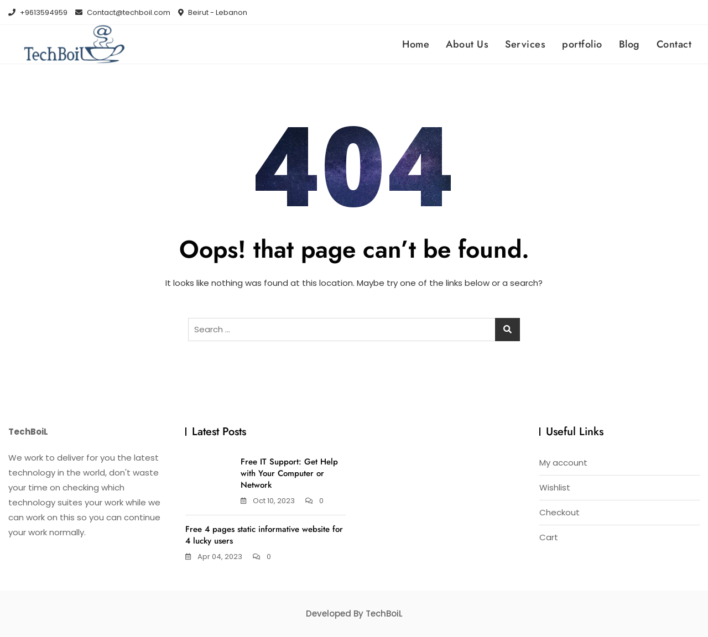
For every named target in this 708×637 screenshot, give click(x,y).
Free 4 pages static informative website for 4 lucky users (264, 535)
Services (525, 44)
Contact (674, 44)
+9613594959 (37, 12)
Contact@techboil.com (122, 12)
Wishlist (554, 487)
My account (563, 462)
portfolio (582, 44)
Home (415, 44)
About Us (467, 44)
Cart (548, 537)
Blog (629, 44)
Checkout (559, 512)
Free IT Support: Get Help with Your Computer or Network (289, 473)
